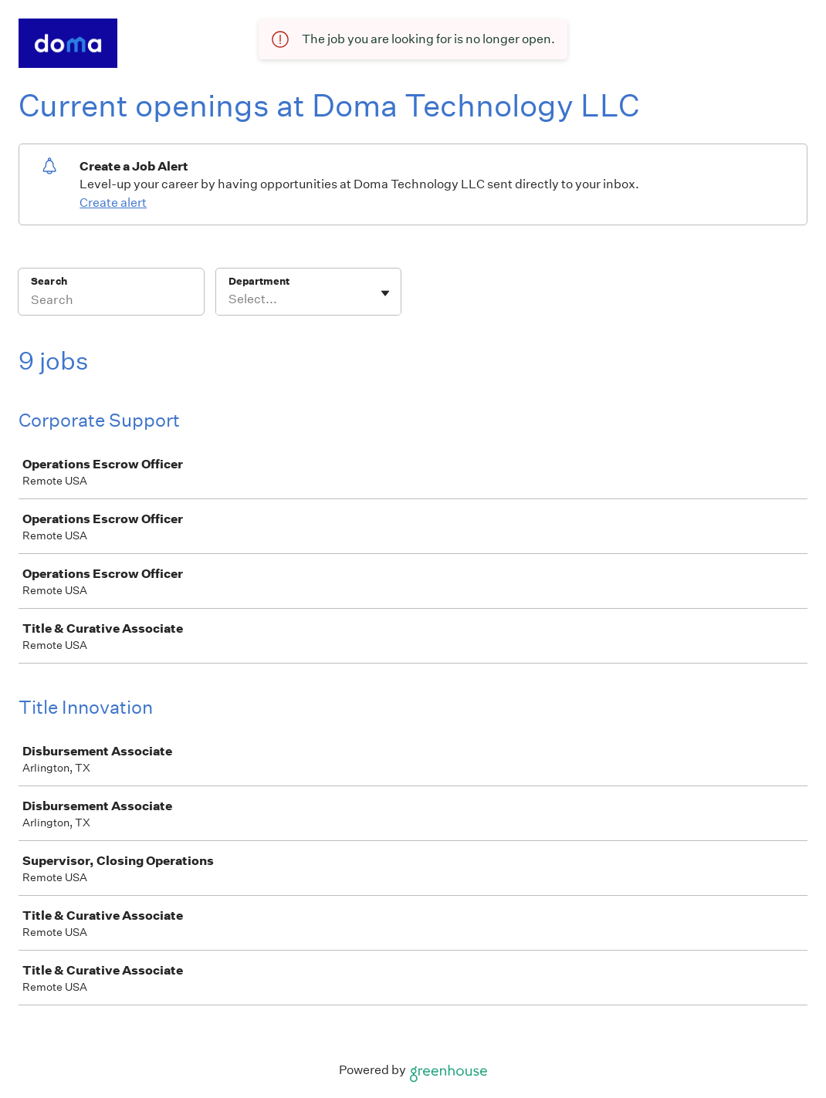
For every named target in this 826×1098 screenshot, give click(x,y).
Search (49, 281)
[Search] (111, 302)
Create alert (113, 202)
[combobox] (230, 299)
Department (259, 281)
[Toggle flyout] (385, 293)
